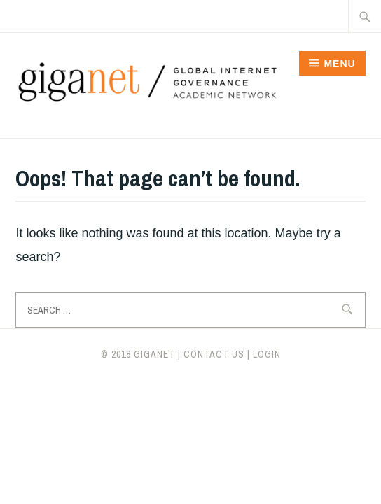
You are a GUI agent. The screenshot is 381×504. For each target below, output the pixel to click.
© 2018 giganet (138, 354)
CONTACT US (213, 354)
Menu (339, 63)
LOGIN (267, 354)
